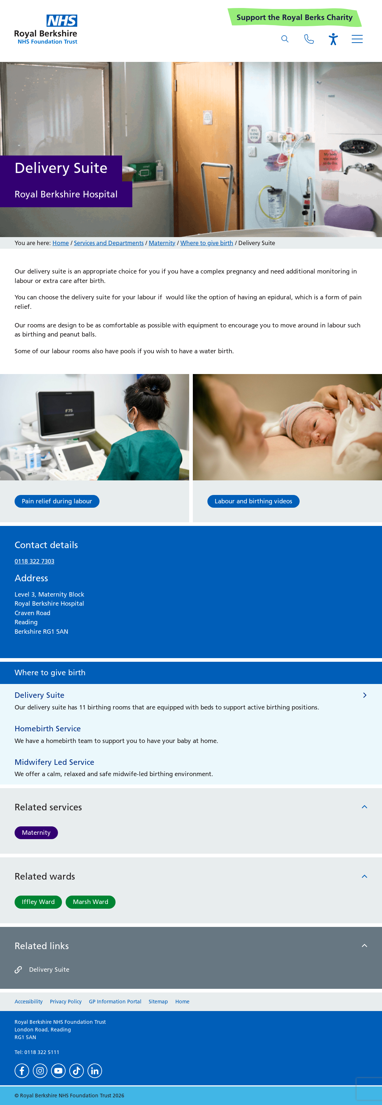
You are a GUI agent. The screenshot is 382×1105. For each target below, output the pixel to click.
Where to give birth (206, 243)
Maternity (36, 832)
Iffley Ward (38, 901)
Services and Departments (109, 243)
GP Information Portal (115, 1001)
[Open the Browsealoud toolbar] (333, 39)
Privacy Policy (66, 1001)
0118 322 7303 (34, 561)
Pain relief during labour (57, 501)
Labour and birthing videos (253, 501)
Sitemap (158, 1001)
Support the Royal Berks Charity (295, 17)
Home (60, 243)
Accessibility (29, 1001)
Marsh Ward (90, 901)
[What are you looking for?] (285, 39)
